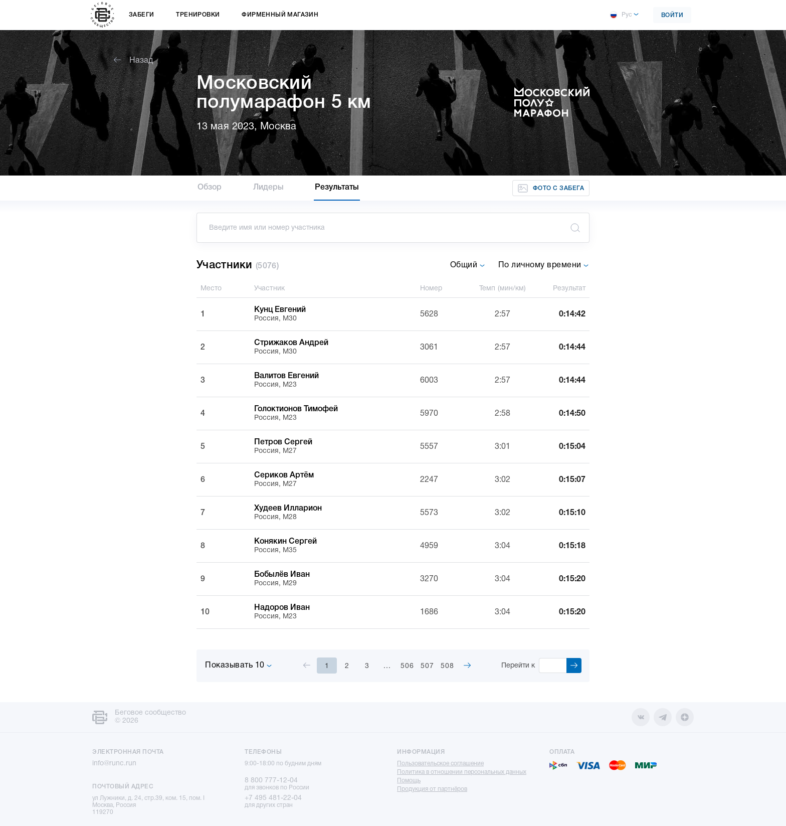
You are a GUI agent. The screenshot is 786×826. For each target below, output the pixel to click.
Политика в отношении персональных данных (461, 772)
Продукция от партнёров (432, 789)
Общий (467, 265)
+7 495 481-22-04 (273, 798)
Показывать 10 (238, 665)
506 (407, 666)
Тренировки (198, 15)
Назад (133, 60)
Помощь (409, 780)
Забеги (141, 15)
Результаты (337, 187)
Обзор (210, 187)
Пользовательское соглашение (440, 763)
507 (427, 666)
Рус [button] (621, 15)
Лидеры (268, 187)
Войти (672, 15)
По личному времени (544, 265)
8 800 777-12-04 (271, 780)
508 (447, 666)
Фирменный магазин (280, 15)
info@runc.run (114, 763)
